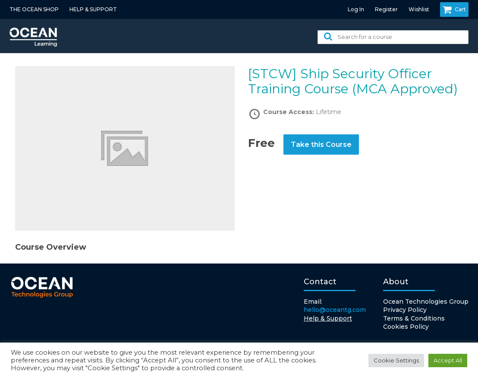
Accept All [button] (448, 360)
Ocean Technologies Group (426, 301)
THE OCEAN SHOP (34, 9)
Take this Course (321, 144)
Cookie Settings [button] (396, 360)
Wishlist (419, 9)
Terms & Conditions (414, 318)
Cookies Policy (406, 326)
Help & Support (328, 318)
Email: (335, 306)
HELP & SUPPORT (93, 9)
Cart (454, 9)
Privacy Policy (405, 310)
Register (386, 9)
